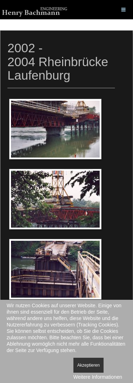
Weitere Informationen (97, 377)
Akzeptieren (88, 365)
